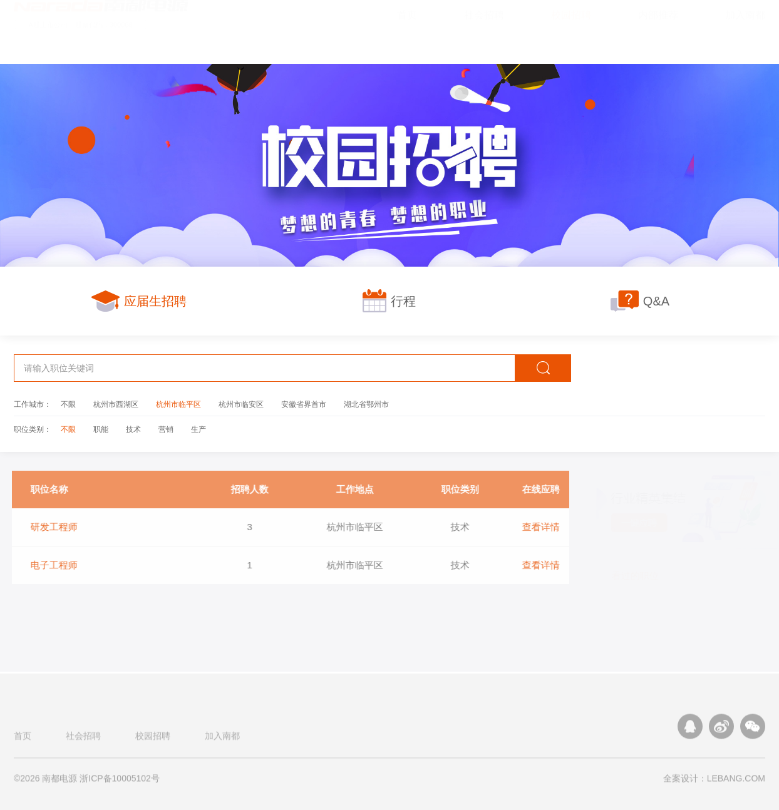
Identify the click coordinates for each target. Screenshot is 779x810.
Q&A (640, 300)
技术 (133, 428)
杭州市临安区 (241, 403)
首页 (22, 740)
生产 (198, 428)
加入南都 (222, 740)
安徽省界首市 (303, 403)
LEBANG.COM (736, 782)
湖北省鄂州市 (366, 403)
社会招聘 (83, 740)
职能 (100, 428)
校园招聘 (152, 740)
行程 (389, 300)
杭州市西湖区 (115, 403)
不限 (68, 403)
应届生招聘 (139, 300)
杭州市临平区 (178, 403)
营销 (165, 428)
